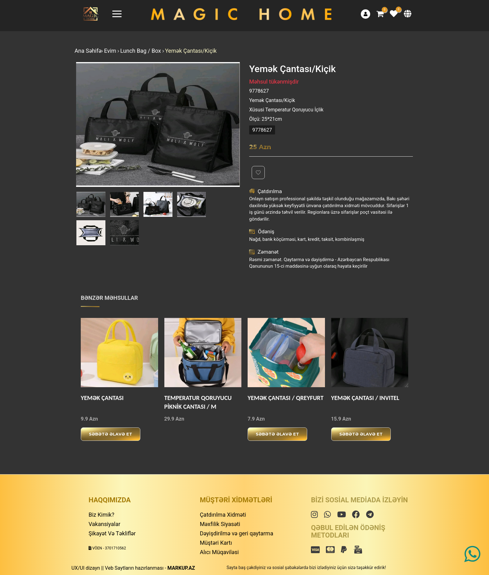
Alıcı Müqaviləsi (219, 552)
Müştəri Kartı (216, 542)
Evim (111, 50)
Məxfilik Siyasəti (220, 524)
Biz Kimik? (101, 514)
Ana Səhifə (88, 50)
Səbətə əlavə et (110, 433)
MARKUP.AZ (181, 568)
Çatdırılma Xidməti (223, 514)
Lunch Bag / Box (141, 50)
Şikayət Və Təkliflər (112, 533)
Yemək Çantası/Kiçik (191, 50)
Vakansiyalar (104, 524)
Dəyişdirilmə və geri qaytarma (237, 533)
